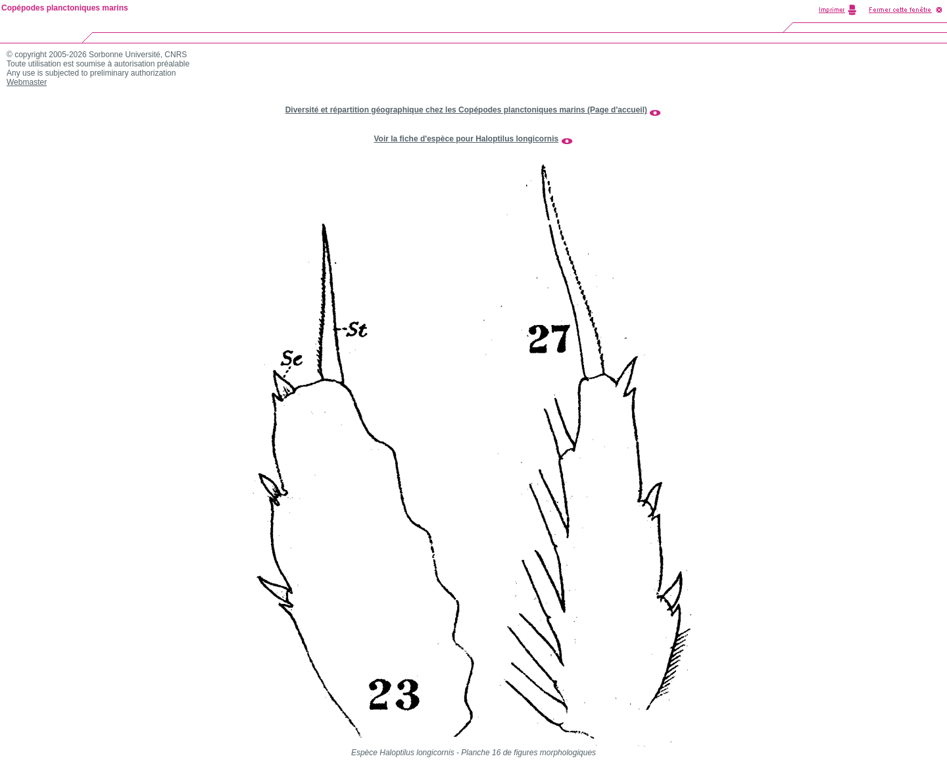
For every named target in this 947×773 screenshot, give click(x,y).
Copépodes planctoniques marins (64, 7)
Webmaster (27, 82)
